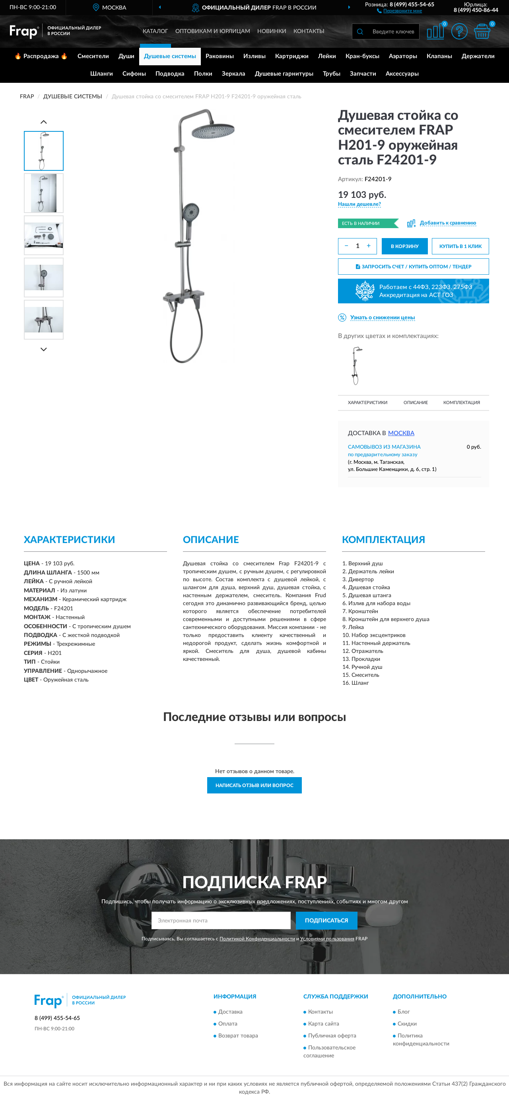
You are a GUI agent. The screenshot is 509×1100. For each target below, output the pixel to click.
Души (126, 56)
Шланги (101, 74)
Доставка (230, 1012)
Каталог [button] (155, 31)
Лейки (327, 56)
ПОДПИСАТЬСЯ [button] (326, 921)
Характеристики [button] (367, 403)
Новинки (271, 31)
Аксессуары (402, 74)
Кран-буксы (362, 56)
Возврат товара (238, 1036)
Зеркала (233, 74)
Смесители (93, 56)
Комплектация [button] (461, 403)
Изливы (254, 56)
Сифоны (134, 74)
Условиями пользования (327, 938)
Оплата (227, 1024)
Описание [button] (416, 403)
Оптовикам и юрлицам (212, 31)
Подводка (170, 74)
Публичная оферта (332, 1036)
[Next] (44, 349)
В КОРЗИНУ (405, 246)
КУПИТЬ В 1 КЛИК (460, 246)
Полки (203, 74)
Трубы (331, 74)
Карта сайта (323, 1024)
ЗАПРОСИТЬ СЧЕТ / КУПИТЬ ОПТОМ (414, 266)
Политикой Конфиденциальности (257, 938)
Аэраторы (403, 56)
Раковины (220, 56)
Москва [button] (401, 433)
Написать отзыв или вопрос (254, 785)
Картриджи (292, 56)
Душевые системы (170, 56)
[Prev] (44, 121)
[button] (399, 10)
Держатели (478, 56)
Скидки (407, 1024)
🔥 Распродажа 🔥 (41, 56)
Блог (404, 1012)
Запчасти (363, 74)
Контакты (308, 31)
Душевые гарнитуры (284, 74)
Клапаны (439, 56)
